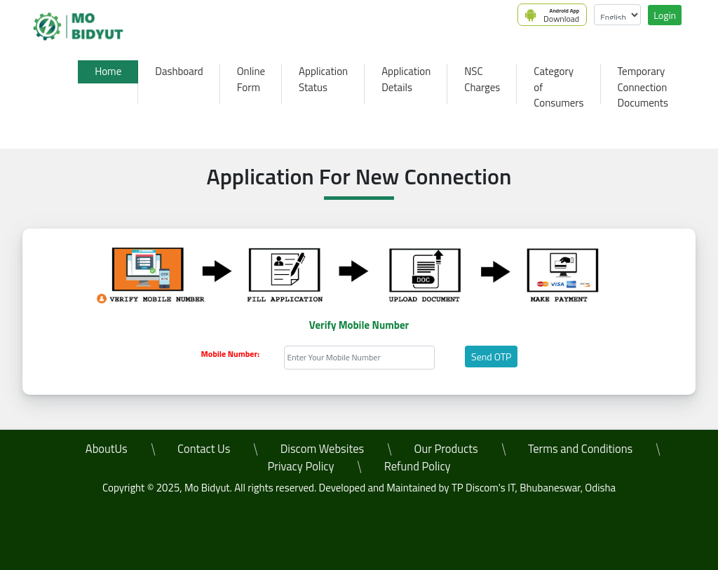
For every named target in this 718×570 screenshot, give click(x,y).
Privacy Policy (300, 466)
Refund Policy (417, 466)
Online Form (251, 79)
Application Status (323, 79)
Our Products (446, 448)
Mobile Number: (230, 354)
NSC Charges (482, 79)
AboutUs (107, 448)
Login (664, 15)
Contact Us (203, 448)
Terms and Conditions (580, 448)
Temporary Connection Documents (643, 87)
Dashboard (179, 71)
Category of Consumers (558, 87)
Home (108, 71)
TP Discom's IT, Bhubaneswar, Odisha (534, 488)
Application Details (406, 79)
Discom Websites (322, 448)
